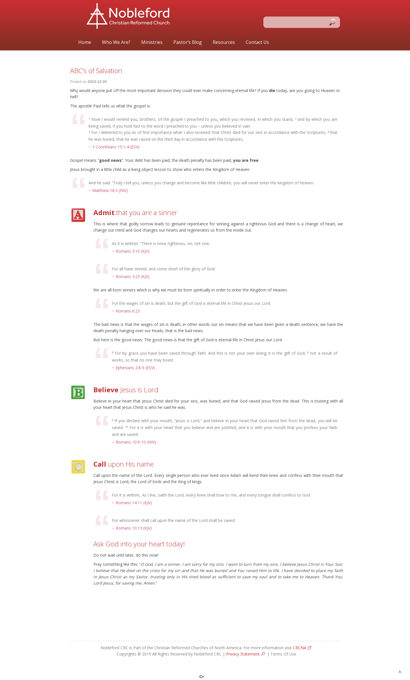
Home (84, 42)
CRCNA (299, 647)
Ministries (152, 42)
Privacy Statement (243, 654)
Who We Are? (116, 42)
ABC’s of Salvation (96, 70)
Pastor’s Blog (187, 42)
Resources (224, 42)
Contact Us (257, 42)
